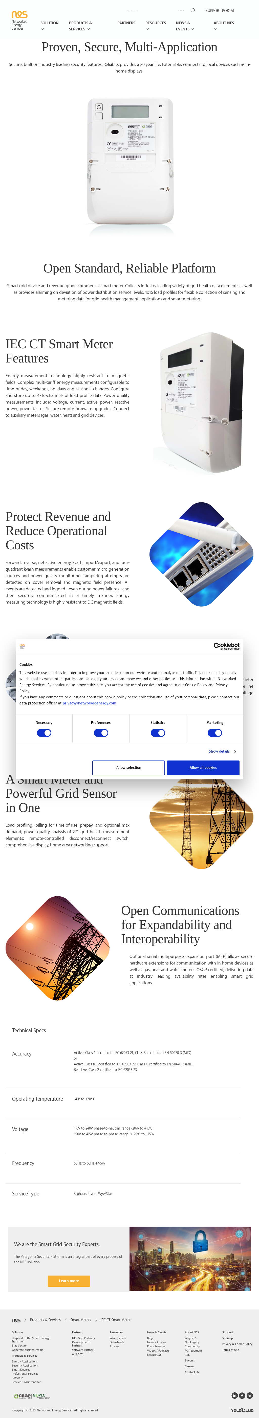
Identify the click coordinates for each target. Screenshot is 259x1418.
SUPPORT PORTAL (220, 11)
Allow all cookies (203, 768)
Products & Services (80, 26)
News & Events (183, 26)
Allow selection (128, 768)
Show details (219, 752)
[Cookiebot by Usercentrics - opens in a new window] (217, 646)
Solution (49, 23)
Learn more (69, 1281)
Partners (126, 23)
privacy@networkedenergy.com (89, 703)
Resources (155, 23)
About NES (224, 23)
